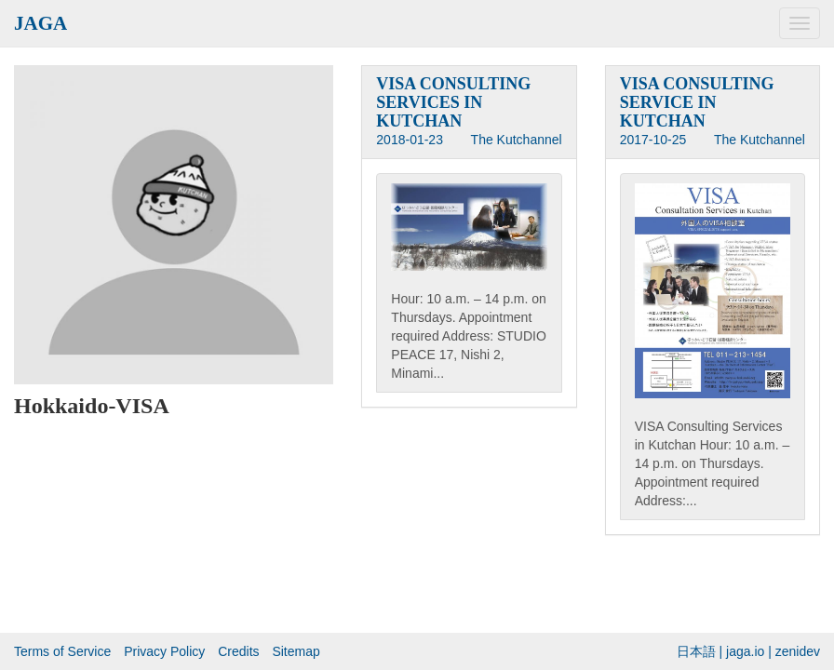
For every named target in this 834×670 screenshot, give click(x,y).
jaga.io (745, 651)
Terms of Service (62, 651)
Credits (238, 651)
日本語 (696, 651)
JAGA (40, 23)
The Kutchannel (516, 139)
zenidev (797, 651)
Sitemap (295, 651)
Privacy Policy (164, 651)
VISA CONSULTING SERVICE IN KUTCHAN (697, 102)
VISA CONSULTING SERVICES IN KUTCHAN (453, 102)
